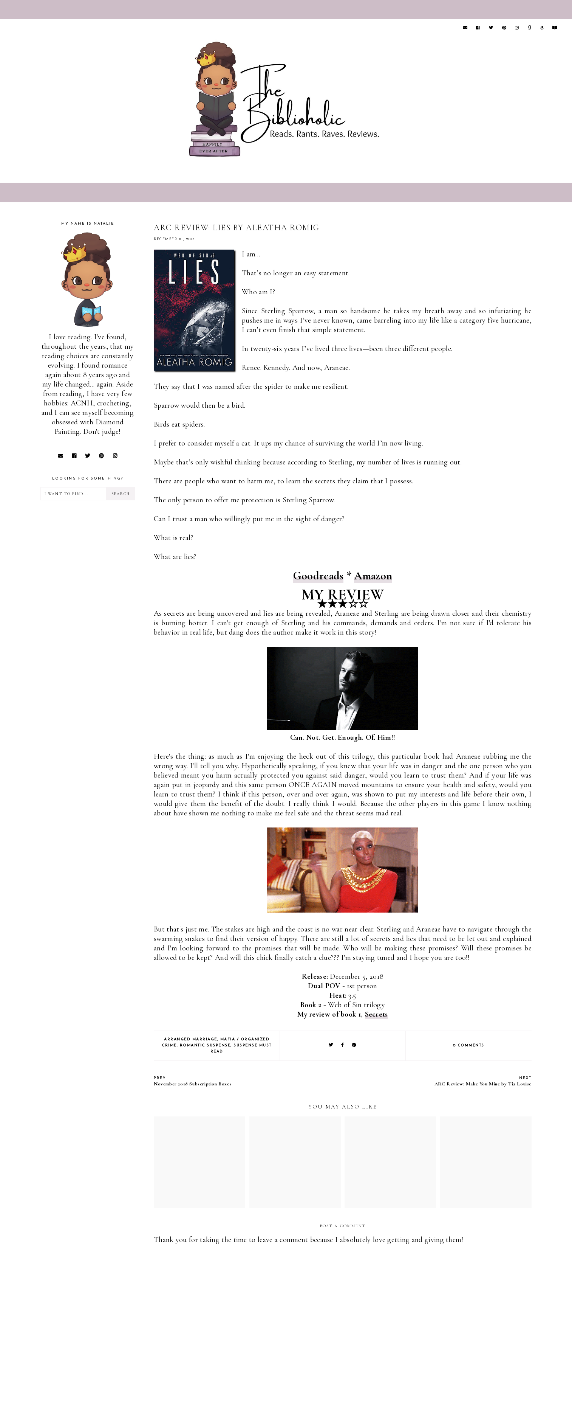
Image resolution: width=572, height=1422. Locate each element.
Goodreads (318, 576)
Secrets (376, 1014)
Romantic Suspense (205, 1045)
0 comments (468, 1045)
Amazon (373, 576)
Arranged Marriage (190, 1039)
